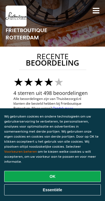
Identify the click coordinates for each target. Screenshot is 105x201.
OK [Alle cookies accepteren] (52, 176)
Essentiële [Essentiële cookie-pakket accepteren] (52, 190)
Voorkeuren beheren (20, 151)
